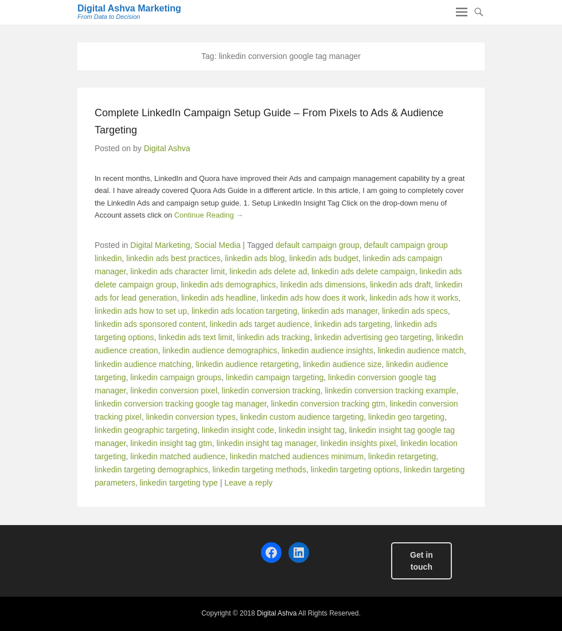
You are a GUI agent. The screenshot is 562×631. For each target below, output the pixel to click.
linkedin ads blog (254, 258)
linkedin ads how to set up (141, 311)
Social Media (217, 245)
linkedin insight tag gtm (171, 443)
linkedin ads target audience (260, 324)
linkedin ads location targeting (244, 311)
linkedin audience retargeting (247, 364)
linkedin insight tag (312, 430)
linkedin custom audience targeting (302, 416)
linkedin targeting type (179, 482)
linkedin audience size (342, 364)
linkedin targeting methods (259, 469)
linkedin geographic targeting (146, 430)
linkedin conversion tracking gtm (328, 403)
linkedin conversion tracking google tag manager (181, 403)
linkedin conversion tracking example (390, 390)
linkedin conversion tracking (271, 390)
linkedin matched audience (177, 456)
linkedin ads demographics (228, 284)
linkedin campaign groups (175, 377)
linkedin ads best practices (173, 258)
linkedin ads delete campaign (363, 271)
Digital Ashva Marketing (129, 8)
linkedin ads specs (414, 311)
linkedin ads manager (339, 311)
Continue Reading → (209, 215)
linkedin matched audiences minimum (297, 456)
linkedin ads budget (323, 258)
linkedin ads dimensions (323, 284)
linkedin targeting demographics (151, 469)
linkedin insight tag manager (266, 443)
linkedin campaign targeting (274, 377)
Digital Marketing (160, 245)
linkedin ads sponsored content (150, 324)
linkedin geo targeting (406, 416)
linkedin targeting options (355, 469)
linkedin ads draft (400, 284)
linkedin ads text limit (195, 337)
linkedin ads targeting (352, 324)
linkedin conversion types (190, 416)
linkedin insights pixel (358, 443)
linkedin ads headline (218, 297)
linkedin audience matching (143, 364)
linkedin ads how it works (413, 297)
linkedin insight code (238, 430)
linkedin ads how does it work (313, 297)
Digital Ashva (167, 148)
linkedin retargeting (402, 456)
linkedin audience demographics (219, 350)
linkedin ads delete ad (268, 271)
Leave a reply (248, 482)
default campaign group (317, 245)
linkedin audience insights (327, 350)
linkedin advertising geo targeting (373, 337)
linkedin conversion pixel (173, 390)
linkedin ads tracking (273, 337)
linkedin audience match (420, 350)
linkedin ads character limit (177, 271)
